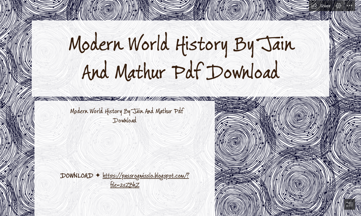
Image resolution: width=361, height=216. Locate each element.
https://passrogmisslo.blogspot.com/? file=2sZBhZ (145, 180)
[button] (321, 5)
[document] (180, 108)
